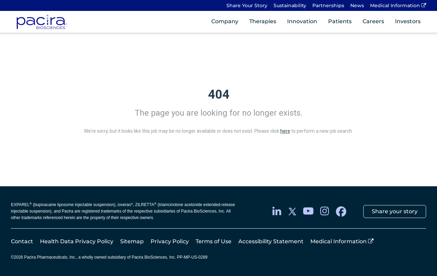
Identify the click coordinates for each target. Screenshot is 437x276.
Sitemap (132, 241)
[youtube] (308, 211)
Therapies (262, 21)
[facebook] (341, 211)
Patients (340, 21)
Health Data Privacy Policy (76, 241)
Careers (373, 21)
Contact (22, 241)
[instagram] (324, 211)
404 (218, 94)
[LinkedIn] (276, 211)
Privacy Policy (170, 241)
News (357, 5)
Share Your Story (246, 5)
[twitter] (292, 211)
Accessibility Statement (271, 241)
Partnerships (328, 5)
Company (224, 21)
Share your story (395, 211)
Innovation (302, 21)
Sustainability (289, 5)
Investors (408, 21)
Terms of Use (213, 241)
